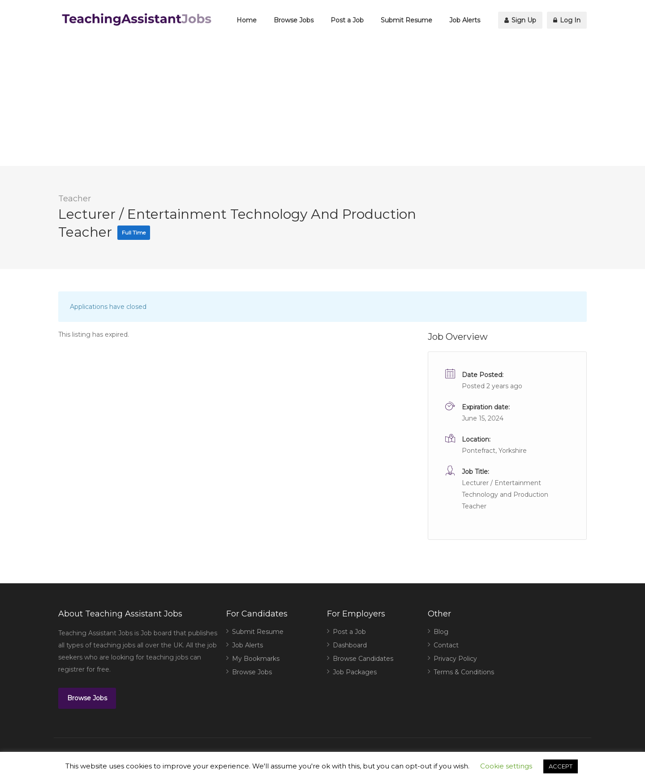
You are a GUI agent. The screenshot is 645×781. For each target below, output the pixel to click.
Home (246, 20)
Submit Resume (406, 20)
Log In (566, 20)
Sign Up (520, 20)
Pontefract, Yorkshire (494, 451)
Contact (446, 645)
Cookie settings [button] (506, 766)
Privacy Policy (455, 659)
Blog (441, 632)
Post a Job (347, 20)
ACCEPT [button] (560, 766)
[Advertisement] (322, 103)
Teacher (74, 199)
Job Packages (355, 672)
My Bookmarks (256, 659)
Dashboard (350, 645)
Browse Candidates (363, 659)
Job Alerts (464, 20)
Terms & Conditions (464, 672)
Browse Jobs (294, 20)
